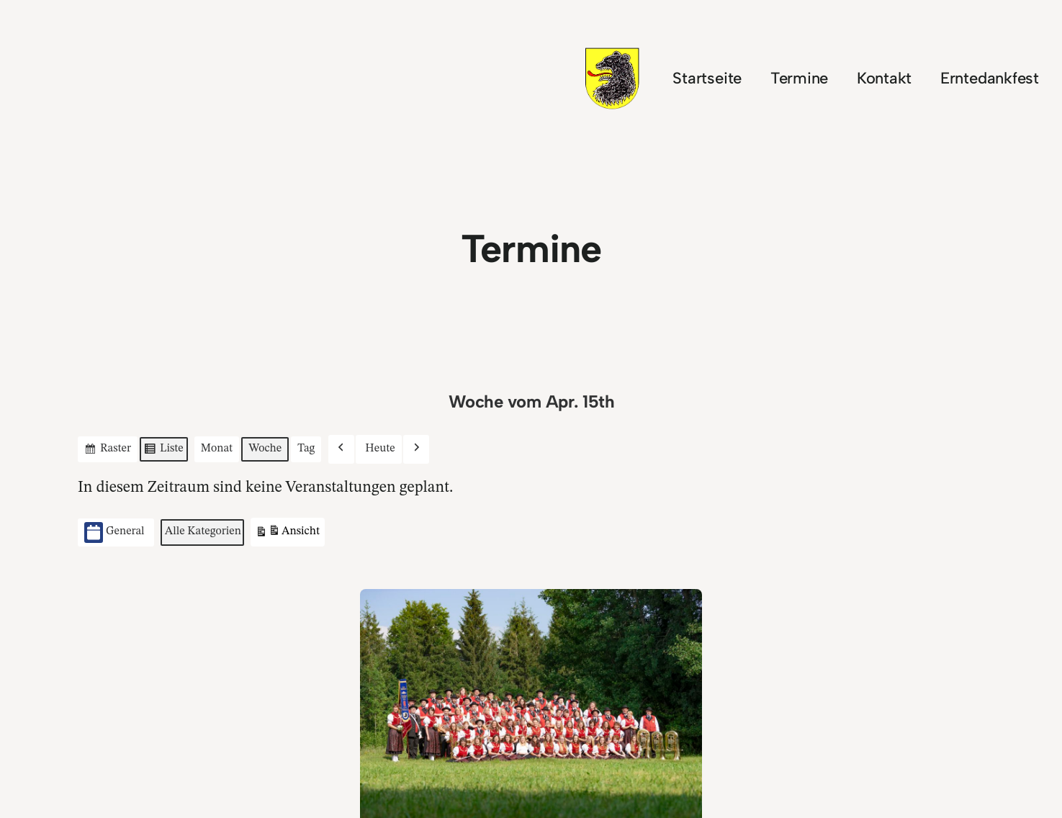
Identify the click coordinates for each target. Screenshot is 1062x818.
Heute (380, 448)
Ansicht (287, 533)
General (114, 532)
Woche (265, 448)
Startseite (707, 78)
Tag (306, 448)
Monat (216, 448)
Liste (163, 450)
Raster (107, 450)
